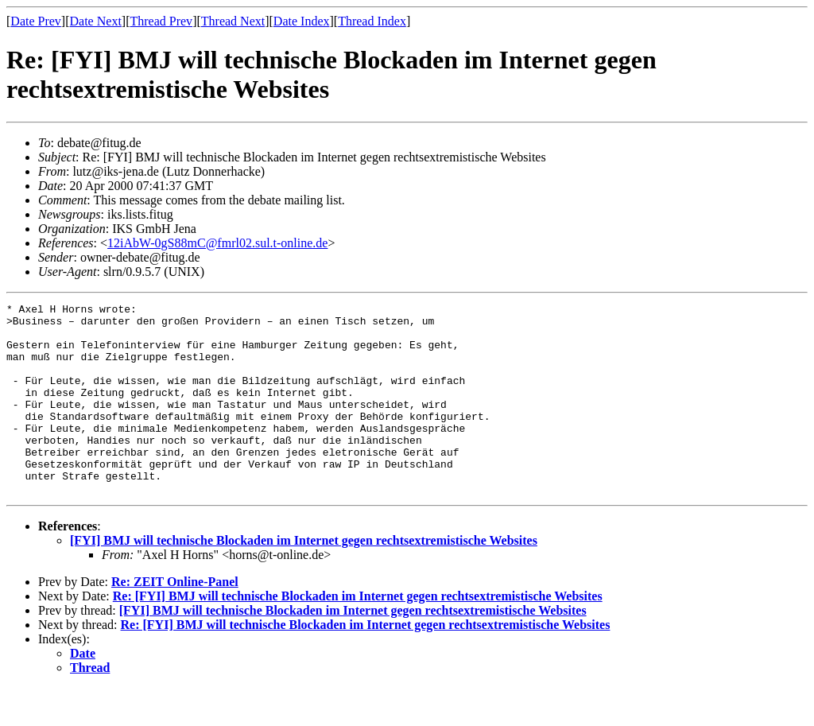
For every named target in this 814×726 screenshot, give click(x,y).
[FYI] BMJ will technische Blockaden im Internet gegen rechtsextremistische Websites (303, 578)
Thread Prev (161, 21)
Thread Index (372, 21)
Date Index (301, 21)
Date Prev (35, 21)
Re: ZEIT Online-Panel (174, 620)
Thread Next (233, 21)
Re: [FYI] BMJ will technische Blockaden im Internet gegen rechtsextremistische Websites (358, 634)
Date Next (96, 21)
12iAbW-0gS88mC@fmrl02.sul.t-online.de (217, 243)
